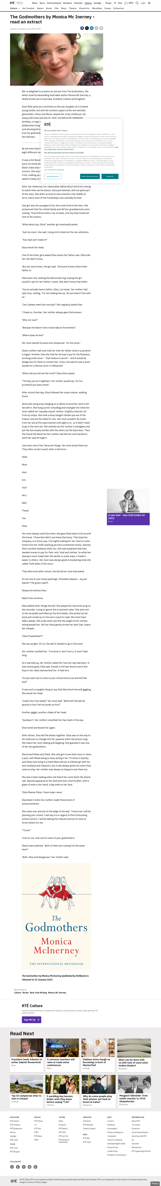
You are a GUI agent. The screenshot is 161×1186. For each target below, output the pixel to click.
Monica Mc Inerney (57, 992)
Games (40, 8)
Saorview (135, 1144)
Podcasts (62, 1125)
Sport (42, 3)
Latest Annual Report (140, 1132)
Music (63, 8)
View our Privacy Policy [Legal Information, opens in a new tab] (65, 149)
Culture (88, 3)
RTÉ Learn (14, 1140)
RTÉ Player (38, 1121)
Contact (110, 1121)
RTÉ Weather (88, 1125)
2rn (133, 1140)
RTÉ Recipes (15, 1152)
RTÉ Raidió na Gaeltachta (64, 1141)
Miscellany (97, 8)
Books (49, 8)
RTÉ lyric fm (63, 1136)
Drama (108, 8)
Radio (121, 3)
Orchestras (118, 8)
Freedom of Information (116, 1155)
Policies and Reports (115, 1132)
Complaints (111, 1136)
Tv (115, 3)
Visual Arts (84, 8)
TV (35, 1125)
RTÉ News (38, 1136)
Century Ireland (89, 1128)
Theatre (73, 8)
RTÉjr (36, 1140)
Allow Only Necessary (90, 176)
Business (67, 3)
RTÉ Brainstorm (16, 1128)
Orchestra (87, 1121)
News (35, 3)
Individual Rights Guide (116, 1144)
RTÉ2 (36, 1132)
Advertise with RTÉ (139, 1136)
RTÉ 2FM (62, 1132)
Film (57, 8)
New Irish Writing (38, 992)
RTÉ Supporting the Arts (141, 1151)
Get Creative (28, 8)
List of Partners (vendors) (54, 170)
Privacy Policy (112, 1147)
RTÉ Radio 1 (63, 1128)
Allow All (109, 176)
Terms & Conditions (115, 1140)
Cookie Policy (112, 1151)
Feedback (111, 1125)
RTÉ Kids (86, 1138)
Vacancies (136, 1128)
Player (108, 3)
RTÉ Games (14, 1121)
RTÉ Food (13, 1148)
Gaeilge (97, 3)
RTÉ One (37, 1128)
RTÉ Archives (15, 1125)
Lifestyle (78, 3)
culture (13, 8)
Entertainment (54, 3)
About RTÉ (136, 1121)
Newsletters (137, 1147)
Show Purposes (53, 176)
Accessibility (112, 1128)
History (13, 1132)
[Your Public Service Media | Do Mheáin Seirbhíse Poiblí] (14, 1181)
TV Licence (136, 1125)
